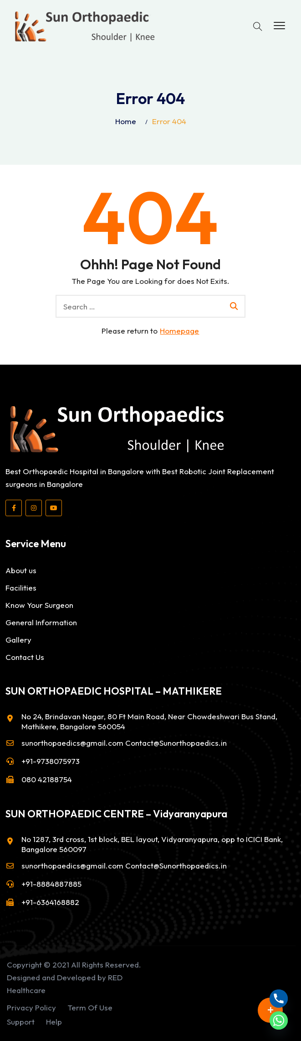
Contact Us (24, 657)
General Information (41, 622)
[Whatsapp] (279, 1020)
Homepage (179, 330)
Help (54, 1021)
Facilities (20, 587)
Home (125, 121)
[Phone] (279, 998)
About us (20, 570)
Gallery (18, 639)
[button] (279, 26)
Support (21, 1021)
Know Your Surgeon (39, 605)
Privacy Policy (31, 1007)
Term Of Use (89, 1007)
